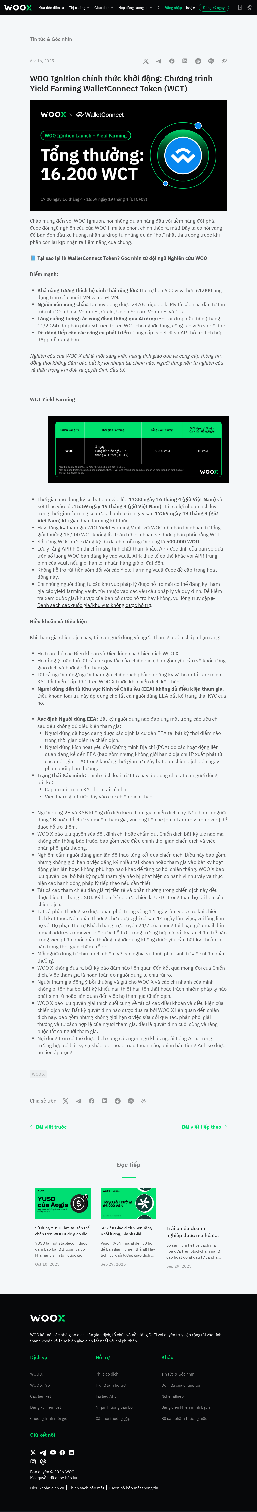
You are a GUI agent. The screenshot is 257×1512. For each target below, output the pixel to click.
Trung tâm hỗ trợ (111, 1386)
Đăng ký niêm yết (45, 1408)
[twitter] (146, 61)
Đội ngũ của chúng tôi (180, 1386)
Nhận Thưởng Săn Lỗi (115, 1408)
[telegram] (159, 61)
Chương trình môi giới (49, 1419)
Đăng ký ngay (214, 7)
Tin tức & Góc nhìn (51, 39)
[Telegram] (43, 1454)
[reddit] (198, 61)
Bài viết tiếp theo (204, 1127)
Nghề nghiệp (172, 1397)
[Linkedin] (71, 1454)
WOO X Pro (40, 1386)
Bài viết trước (48, 1127)
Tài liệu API (106, 1397)
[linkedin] (185, 61)
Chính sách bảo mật (86, 1488)
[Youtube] (53, 1454)
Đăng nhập (173, 7)
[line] (211, 61)
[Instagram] (33, 1463)
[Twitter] (33, 1454)
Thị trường (79, 7)
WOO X (36, 1375)
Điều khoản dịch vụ (47, 1488)
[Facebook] (62, 1454)
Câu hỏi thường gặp (113, 1419)
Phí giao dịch (107, 1375)
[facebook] (172, 61)
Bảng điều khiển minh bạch (185, 1408)
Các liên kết (40, 1397)
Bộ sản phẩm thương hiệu (184, 1419)
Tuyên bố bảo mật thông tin (133, 1488)
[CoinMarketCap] (43, 1463)
